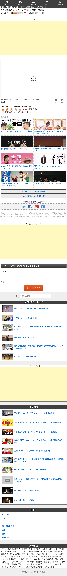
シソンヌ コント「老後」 (24, 500)
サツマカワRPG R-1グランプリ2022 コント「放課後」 (36, 432)
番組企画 (5, 538)
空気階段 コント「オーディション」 (28, 490)
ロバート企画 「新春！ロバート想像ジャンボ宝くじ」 (35, 470)
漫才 (3, 530)
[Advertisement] (33, 38)
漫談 (3, 534)
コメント (6, 271)
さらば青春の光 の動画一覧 (33, 196)
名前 (2, 282)
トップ (7, 4)
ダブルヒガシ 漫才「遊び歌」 (26, 356)
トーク (4, 522)
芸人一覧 (20, 4)
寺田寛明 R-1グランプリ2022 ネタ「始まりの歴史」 (35, 413)
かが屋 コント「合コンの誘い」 (27, 318)
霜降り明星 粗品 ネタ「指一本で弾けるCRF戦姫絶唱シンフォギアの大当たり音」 (38, 347)
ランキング (47, 4)
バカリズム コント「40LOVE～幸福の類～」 (31, 308)
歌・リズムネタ (8, 526)
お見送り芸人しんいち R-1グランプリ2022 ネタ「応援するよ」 (39, 422)
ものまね (5, 514)
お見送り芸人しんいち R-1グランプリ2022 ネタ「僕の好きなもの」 (39, 441)
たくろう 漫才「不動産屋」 (25, 337)
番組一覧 (33, 4)
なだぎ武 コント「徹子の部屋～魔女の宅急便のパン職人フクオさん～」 (38, 327)
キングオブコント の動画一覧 (34, 191)
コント (4, 518)
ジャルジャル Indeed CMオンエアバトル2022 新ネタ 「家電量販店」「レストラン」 (39, 460)
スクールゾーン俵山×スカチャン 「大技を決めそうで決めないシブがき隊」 (39, 480)
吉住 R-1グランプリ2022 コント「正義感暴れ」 (33, 451)
